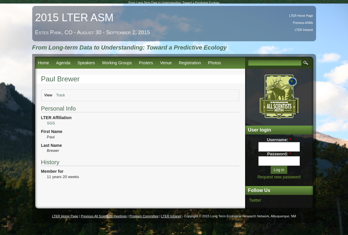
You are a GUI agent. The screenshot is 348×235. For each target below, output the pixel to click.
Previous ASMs (303, 22)
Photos (214, 62)
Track (60, 95)
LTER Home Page (301, 15)
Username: (279, 139)
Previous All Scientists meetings (104, 216)
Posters (146, 62)
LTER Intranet (304, 30)
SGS (51, 123)
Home (43, 62)
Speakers (86, 62)
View (48, 95)
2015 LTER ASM (74, 17)
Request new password (279, 177)
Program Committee (144, 216)
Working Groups (117, 62)
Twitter (255, 200)
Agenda (63, 62)
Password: (279, 154)
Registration (190, 62)
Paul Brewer (60, 79)
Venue (166, 62)
